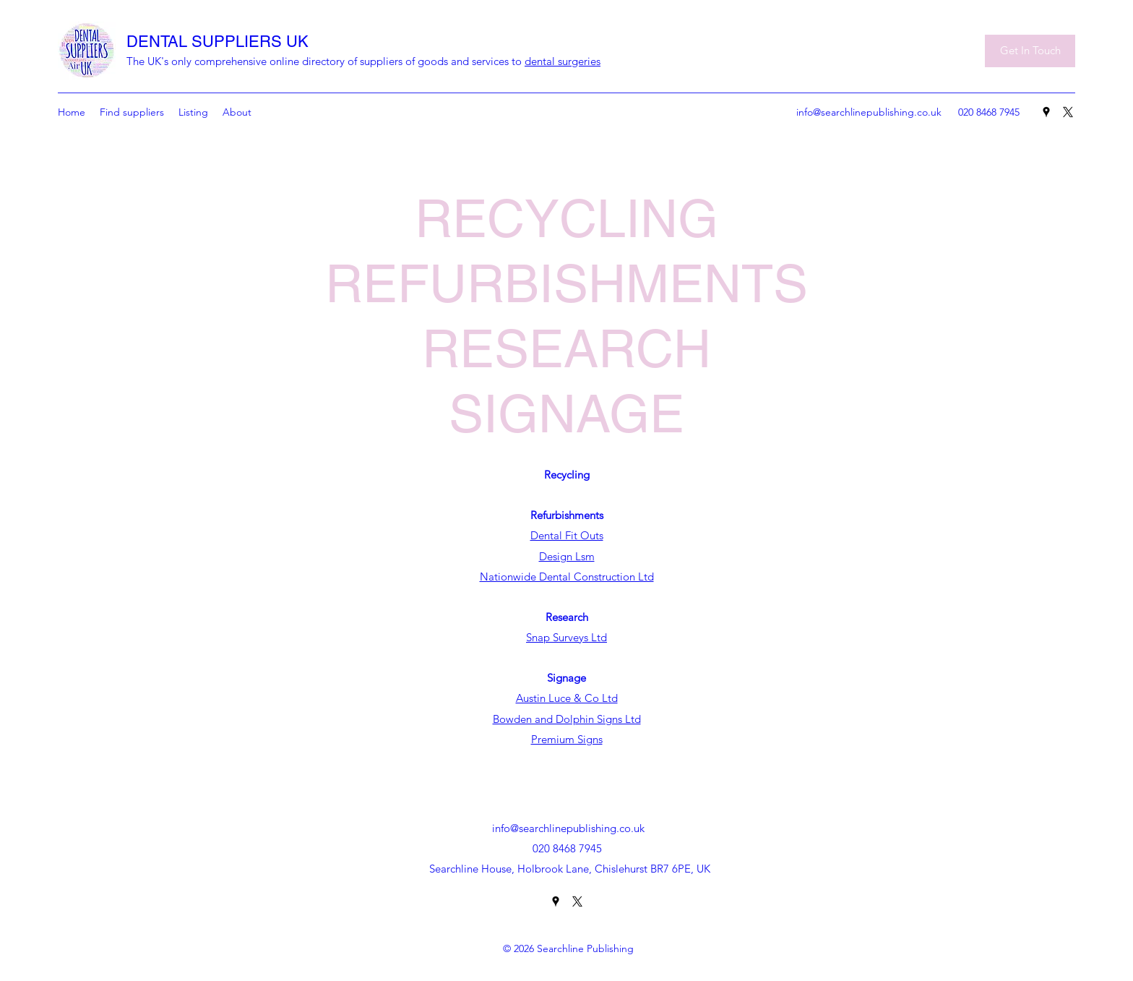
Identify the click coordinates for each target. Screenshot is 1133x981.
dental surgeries (562, 61)
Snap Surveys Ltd (566, 637)
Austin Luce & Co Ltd (567, 698)
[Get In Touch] (1030, 51)
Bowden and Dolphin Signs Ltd (567, 719)
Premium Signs (567, 739)
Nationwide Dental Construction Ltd (567, 576)
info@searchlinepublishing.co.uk (869, 112)
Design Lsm (567, 556)
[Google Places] (1046, 112)
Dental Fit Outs (566, 535)
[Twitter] (1068, 112)
